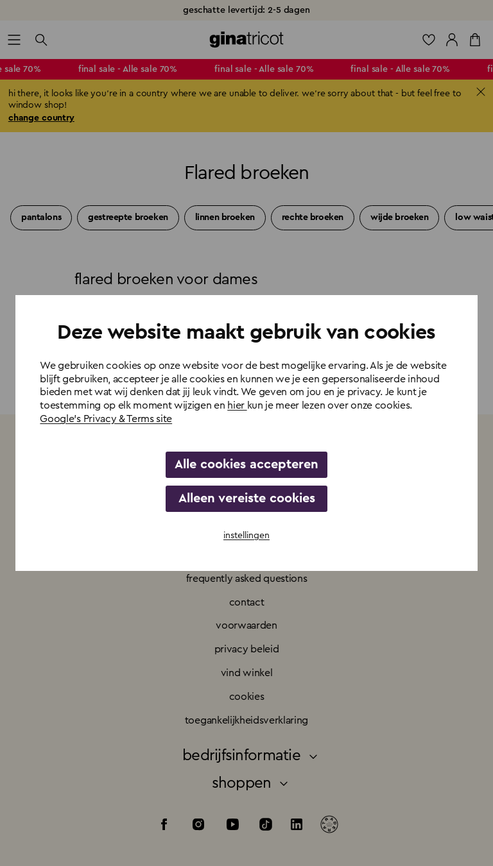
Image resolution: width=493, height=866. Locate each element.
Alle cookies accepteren (246, 464)
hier (236, 405)
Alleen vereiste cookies (246, 498)
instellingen (246, 535)
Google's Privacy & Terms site (106, 419)
